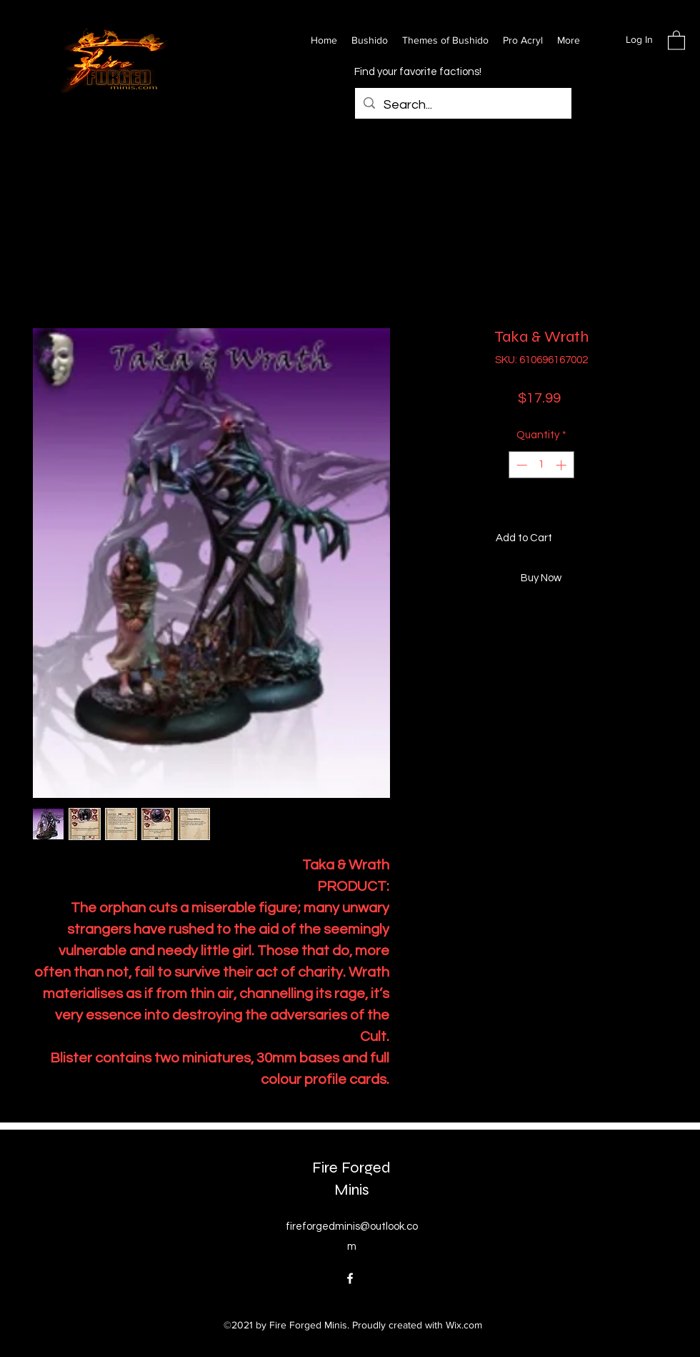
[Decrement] (520, 465)
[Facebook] (350, 1278)
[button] (676, 39)
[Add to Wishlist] (654, 538)
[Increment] (562, 465)
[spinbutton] (541, 465)
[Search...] (462, 105)
